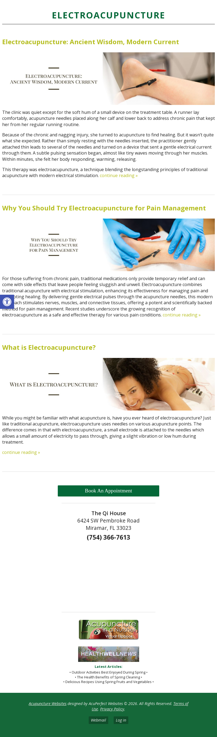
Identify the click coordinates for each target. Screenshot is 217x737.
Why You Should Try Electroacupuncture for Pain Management (104, 207)
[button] (7, 302)
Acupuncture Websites (47, 703)
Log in (121, 720)
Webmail (98, 720)
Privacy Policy (112, 709)
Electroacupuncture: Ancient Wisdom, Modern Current (90, 41)
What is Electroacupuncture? (49, 347)
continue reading (119, 175)
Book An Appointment (108, 491)
